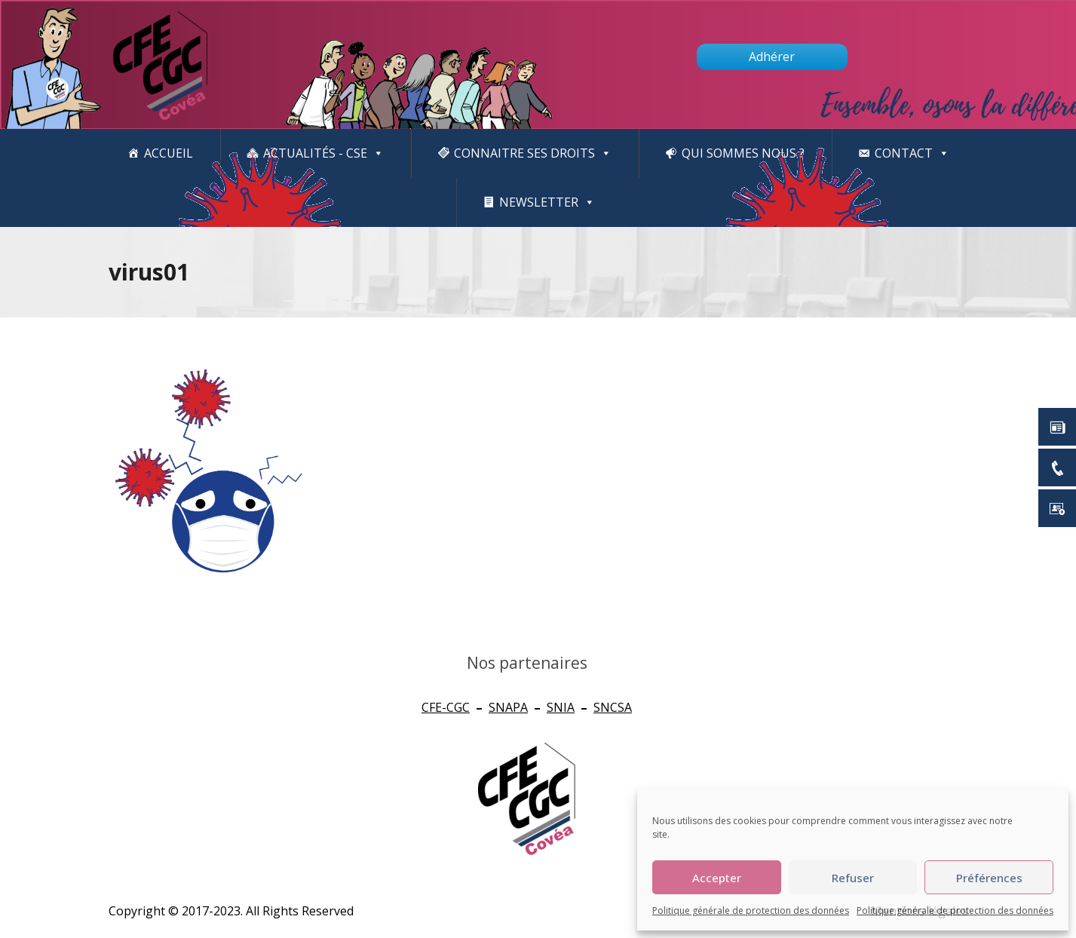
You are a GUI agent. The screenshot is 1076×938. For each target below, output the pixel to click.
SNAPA (508, 707)
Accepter (716, 877)
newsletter (547, 202)
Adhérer (772, 56)
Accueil (168, 153)
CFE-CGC (446, 707)
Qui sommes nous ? (743, 153)
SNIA (561, 707)
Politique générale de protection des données (750, 910)
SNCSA (612, 707)
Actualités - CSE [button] (323, 153)
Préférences (989, 877)
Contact (912, 153)
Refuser (853, 877)
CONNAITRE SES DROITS (533, 153)
